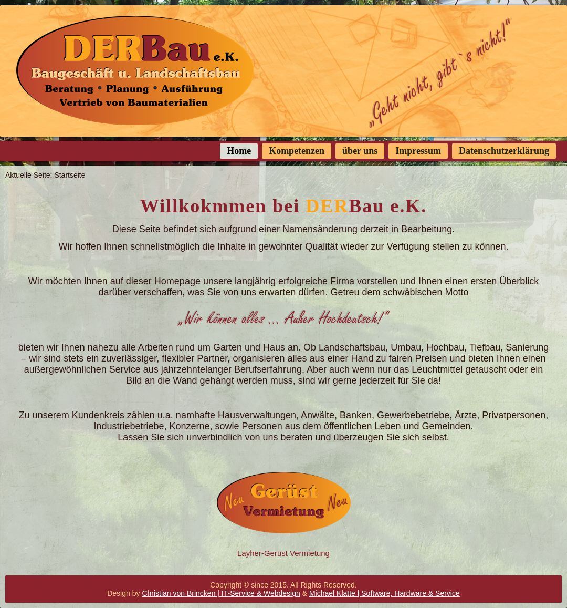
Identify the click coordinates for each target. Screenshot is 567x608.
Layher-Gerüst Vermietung (283, 553)
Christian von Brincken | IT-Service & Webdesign (221, 593)
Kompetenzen (296, 151)
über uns (359, 151)
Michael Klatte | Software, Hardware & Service (384, 593)
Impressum (418, 151)
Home (239, 151)
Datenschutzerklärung (504, 151)
